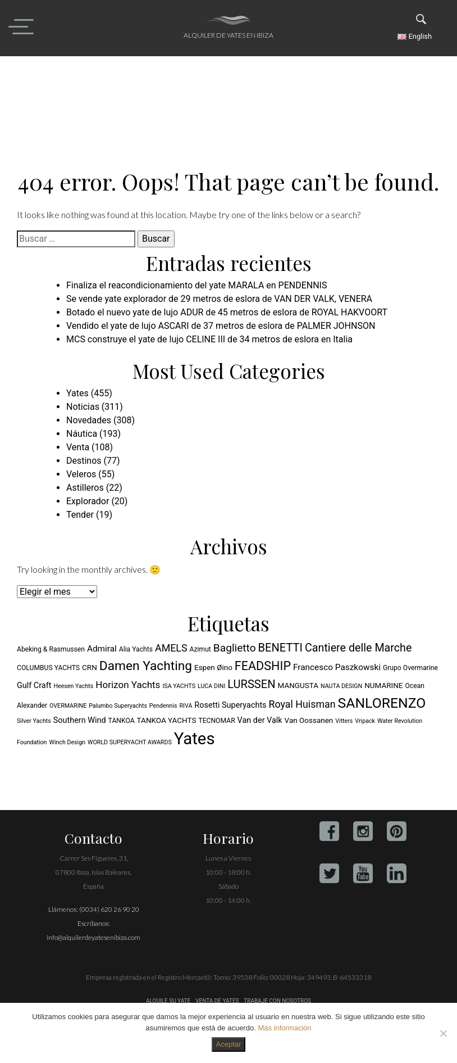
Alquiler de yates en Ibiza (228, 35)
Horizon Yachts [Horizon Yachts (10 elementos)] (127, 684)
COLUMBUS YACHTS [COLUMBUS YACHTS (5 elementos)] (48, 668)
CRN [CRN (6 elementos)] (89, 667)
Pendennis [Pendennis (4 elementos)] (163, 705)
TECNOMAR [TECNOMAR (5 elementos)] (216, 721)
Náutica (81, 433)
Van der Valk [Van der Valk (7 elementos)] (259, 720)
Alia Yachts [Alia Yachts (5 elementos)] (136, 649)
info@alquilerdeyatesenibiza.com (93, 937)
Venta (77, 447)
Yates (77, 393)
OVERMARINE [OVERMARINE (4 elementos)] (67, 705)
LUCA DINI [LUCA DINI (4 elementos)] (211, 686)
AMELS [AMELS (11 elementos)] (171, 648)
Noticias (82, 406)
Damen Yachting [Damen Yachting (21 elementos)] (145, 665)
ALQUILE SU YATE (169, 1001)
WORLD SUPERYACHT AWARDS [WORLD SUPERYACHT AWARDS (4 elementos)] (130, 742)
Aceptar (228, 1044)
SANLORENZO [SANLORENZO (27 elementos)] (382, 703)
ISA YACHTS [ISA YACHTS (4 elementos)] (178, 686)
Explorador (87, 501)
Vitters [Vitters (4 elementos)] (344, 721)
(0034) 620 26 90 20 (109, 909)
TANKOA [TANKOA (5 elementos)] (121, 721)
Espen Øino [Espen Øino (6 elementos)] (213, 667)
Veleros (81, 474)
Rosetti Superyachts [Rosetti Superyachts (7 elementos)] (230, 705)
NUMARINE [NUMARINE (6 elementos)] (383, 685)
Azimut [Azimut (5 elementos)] (200, 649)
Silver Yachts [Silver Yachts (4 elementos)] (34, 721)
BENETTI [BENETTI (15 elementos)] (280, 647)
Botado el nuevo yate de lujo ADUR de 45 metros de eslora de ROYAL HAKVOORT (226, 312)
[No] (443, 1033)
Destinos (84, 460)
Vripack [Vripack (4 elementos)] (365, 721)
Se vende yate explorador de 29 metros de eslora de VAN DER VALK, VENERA (219, 298)
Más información (284, 1028)
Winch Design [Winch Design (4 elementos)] (67, 742)
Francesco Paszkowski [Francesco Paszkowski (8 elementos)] (337, 667)
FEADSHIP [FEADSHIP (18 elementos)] (263, 666)
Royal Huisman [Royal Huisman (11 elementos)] (302, 704)
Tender (80, 514)
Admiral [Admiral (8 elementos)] (102, 649)
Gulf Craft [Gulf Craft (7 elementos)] (34, 685)
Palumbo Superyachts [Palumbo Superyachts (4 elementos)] (118, 705)
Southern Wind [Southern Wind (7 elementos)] (79, 720)
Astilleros (85, 487)
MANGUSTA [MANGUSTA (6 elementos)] (298, 685)
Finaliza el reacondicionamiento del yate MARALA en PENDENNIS (196, 285)
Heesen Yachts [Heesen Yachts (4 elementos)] (73, 686)
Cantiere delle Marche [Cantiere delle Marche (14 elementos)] (358, 647)
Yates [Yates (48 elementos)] (194, 738)
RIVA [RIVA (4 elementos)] (186, 705)
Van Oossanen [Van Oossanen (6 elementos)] (309, 720)
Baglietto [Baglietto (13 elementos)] (234, 647)
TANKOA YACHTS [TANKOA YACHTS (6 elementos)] (166, 720)
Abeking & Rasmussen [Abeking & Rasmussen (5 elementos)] (51, 649)
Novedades (88, 420)
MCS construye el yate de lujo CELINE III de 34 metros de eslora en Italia (209, 339)
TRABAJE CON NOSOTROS (277, 1001)
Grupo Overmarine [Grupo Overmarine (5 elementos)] (410, 668)
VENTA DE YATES (217, 1001)
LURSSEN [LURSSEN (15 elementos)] (251, 684)
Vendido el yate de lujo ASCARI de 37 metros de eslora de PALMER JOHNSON (220, 325)
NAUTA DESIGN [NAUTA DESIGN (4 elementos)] (341, 686)
